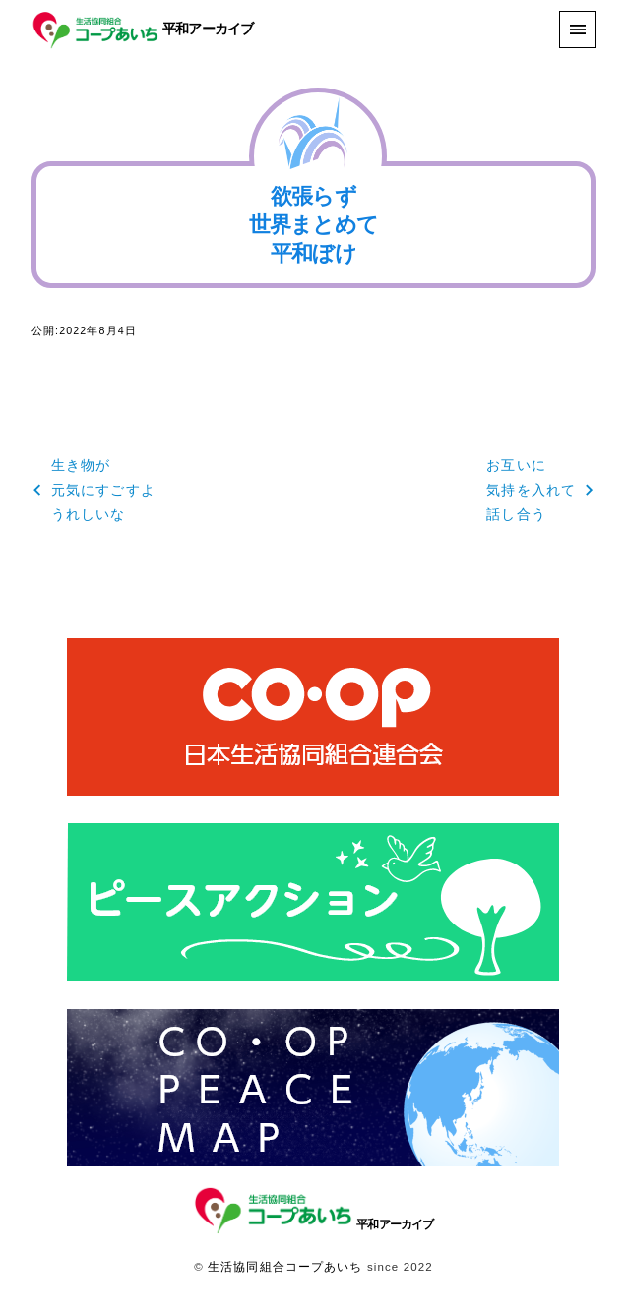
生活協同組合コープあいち (285, 1267)
